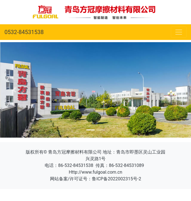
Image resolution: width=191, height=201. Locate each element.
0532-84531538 (24, 32)
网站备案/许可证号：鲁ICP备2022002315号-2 (95, 178)
